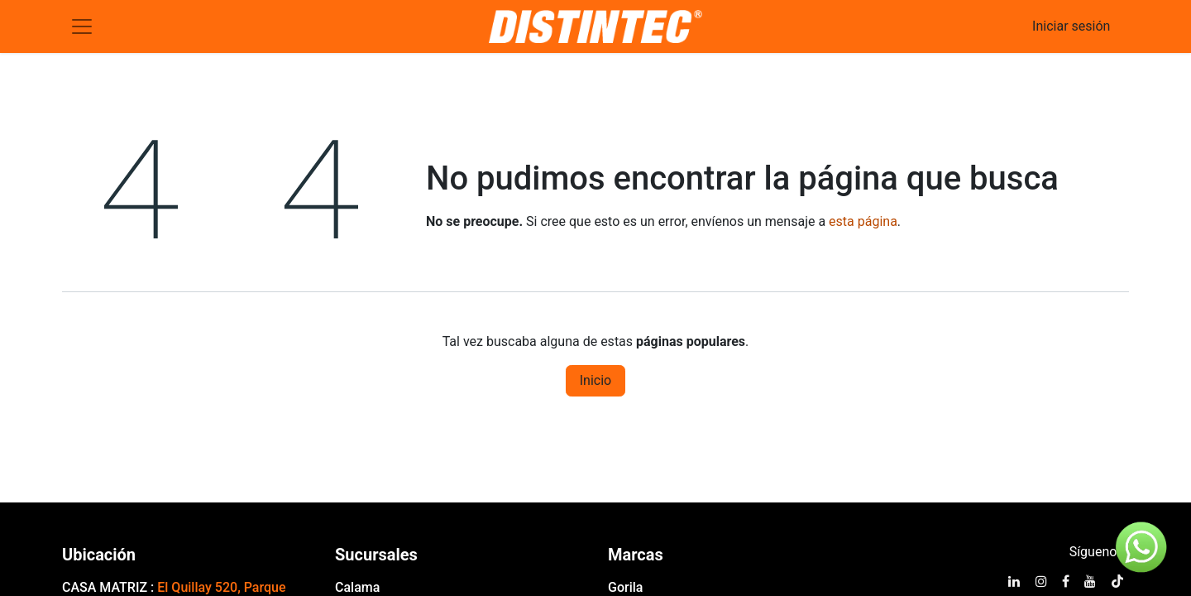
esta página (863, 221)
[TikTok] (1117, 581)
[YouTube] (1090, 581)
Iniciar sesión (1071, 26)
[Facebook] (1066, 581)
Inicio (595, 380)
